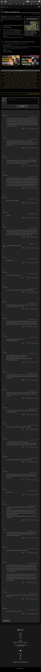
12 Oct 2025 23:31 (32, 139)
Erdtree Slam (13, 84)
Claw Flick (23, 78)
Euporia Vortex (29, 84)
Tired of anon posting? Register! (33, 93)
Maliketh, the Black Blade (19, 37)
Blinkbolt (28, 74)
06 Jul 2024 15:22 (32, 258)
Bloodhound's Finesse (14, 76)
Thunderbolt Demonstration (30, 65)
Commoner (5, 34)
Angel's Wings (15, 72)
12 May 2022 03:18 (32, 530)
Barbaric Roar (5, 73)
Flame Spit (24, 86)
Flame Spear (19, 86)
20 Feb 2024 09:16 (32, 319)
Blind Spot (15, 74)
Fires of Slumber (27, 85)
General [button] (12, 4)
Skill (8, 16)
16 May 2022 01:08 (32, 490)
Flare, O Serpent (36, 86)
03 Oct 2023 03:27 (32, 353)
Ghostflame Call (27, 87)
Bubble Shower (4, 77)
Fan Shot (5, 85)
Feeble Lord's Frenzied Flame (13, 85)
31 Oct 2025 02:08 (32, 116)
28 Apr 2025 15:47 (32, 158)
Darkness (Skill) (20, 79)
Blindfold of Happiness (21, 74)
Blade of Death (3, 74)
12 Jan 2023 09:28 (32, 390)
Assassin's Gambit (33, 72)
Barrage (9, 73)
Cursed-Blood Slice (13, 79)
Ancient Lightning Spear (7, 72)
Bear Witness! (21, 73)
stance (7, 50)
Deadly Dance (26, 79)
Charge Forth (12, 78)
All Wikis (20, 634)
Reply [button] (36, 128)
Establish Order (23, 84)
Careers (20, 655)
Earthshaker (22, 83)
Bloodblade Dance (25, 75)
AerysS (4, 246)
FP (3, 49)
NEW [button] (6, 4)
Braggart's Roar (35, 76)
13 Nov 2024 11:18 (32, 198)
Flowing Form (13, 87)
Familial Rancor (35, 84)
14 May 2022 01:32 (32, 505)
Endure (33, 83)
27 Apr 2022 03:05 (32, 563)
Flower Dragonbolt (7, 87)
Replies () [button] (32, 128)
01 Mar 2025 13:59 (32, 176)
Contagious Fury (28, 78)
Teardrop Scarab (16, 29)
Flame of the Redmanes (6, 86)
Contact (20, 638)
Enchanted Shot (28, 83)
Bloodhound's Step (22, 76)
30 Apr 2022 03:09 (32, 548)
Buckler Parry (10, 77)
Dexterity (30, 46)
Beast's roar (27, 73)
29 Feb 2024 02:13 (32, 288)
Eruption (17, 84)
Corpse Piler (35, 78)
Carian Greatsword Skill (24, 77)
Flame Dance (33, 85)
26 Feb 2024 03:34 (32, 303)
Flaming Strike (29, 86)
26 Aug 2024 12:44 (32, 228)
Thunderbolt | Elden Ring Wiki (10, 12)
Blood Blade (15, 75)
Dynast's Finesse (8, 83)
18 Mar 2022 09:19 (32, 609)
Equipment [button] (26, 4)
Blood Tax (19, 75)
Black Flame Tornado (33, 73)
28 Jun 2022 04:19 (32, 472)
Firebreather (21, 85)
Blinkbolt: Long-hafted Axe (35, 74)
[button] (28, 1)
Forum (20, 635)
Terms (20, 656)
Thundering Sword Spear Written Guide (10, 65)
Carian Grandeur (16, 77)
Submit (22, 106)
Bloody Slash (29, 76)
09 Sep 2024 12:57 (32, 213)
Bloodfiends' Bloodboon (6, 76)
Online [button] (33, 4)
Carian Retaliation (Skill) (34, 77)
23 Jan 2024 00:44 (32, 337)
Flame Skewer (13, 86)
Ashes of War (15, 17)
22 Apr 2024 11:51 (32, 273)
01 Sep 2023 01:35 (32, 373)
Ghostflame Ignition (34, 87)
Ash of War (6, 29)
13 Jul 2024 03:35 (32, 243)
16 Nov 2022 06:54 (32, 408)
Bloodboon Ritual (32, 75)
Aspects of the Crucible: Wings (24, 72)
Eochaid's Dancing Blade (5, 84)
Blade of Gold (10, 74)
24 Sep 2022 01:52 (32, 457)
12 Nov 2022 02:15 (32, 425)
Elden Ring (12, 16)
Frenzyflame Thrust (20, 87)
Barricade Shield (15, 73)
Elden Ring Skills (20, 70)
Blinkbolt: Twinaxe (8, 75)
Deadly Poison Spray (33, 79)
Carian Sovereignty (6, 78)
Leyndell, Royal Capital (7, 30)
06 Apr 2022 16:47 (32, 593)
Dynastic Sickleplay (15, 83)
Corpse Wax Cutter (6, 79)
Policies (20, 659)
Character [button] (19, 4)
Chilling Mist (18, 78)
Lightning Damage (8, 45)
